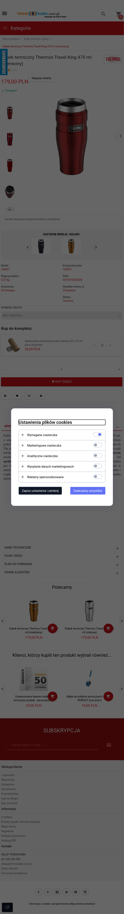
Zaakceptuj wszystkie (87, 490)
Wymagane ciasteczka (42, 435)
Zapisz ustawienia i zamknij (40, 490)
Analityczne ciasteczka (42, 456)
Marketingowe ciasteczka (44, 445)
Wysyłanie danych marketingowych (50, 466)
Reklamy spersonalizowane (45, 477)
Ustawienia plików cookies (45, 422)
